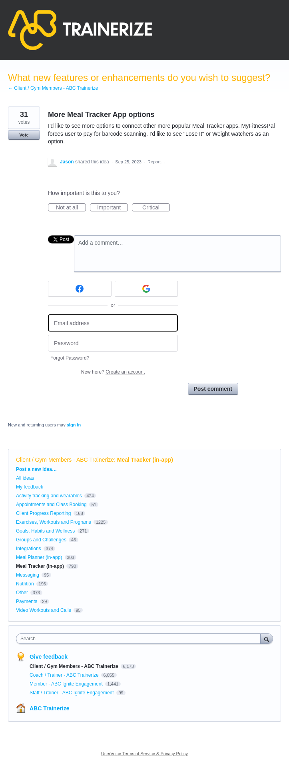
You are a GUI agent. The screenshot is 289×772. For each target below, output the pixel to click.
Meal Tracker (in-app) (145, 459)
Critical (156, 207)
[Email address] (113, 323)
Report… (156, 161)
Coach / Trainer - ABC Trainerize (65, 675)
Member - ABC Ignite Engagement (67, 684)
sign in (74, 424)
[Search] (266, 638)
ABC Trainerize (50, 708)
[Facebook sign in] (80, 289)
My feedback (29, 487)
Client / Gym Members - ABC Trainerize (65, 459)
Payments (26, 601)
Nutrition (25, 584)
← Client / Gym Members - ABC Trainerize (53, 88)
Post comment (213, 389)
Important (112, 207)
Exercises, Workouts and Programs (54, 522)
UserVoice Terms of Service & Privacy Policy (144, 753)
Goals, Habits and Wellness (45, 531)
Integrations (28, 548)
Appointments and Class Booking (51, 504)
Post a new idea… (36, 469)
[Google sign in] (146, 289)
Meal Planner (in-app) (39, 557)
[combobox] (140, 638)
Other (22, 592)
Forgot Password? (69, 358)
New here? (113, 372)
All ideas (25, 478)
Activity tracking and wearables (49, 496)
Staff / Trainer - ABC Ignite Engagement (72, 693)
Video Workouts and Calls (43, 610)
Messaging (27, 575)
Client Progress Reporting (43, 513)
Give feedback (49, 656)
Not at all (71, 207)
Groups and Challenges (41, 540)
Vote (23, 135)
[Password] (113, 343)
